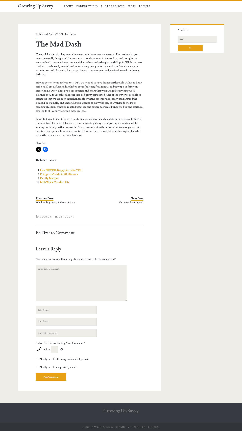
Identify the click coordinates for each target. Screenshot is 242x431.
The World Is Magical (130, 202)
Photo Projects (112, 6)
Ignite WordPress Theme (103, 427)
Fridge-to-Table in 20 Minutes (59, 174)
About (68, 6)
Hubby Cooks (64, 217)
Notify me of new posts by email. (58, 367)
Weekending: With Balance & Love (56, 202)
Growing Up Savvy (35, 6)
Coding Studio (87, 6)
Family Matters (49, 178)
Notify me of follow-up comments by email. (64, 359)
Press (132, 6)
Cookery (46, 217)
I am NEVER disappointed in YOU (61, 170)
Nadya (72, 34)
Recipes (144, 6)
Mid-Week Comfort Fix (54, 182)
